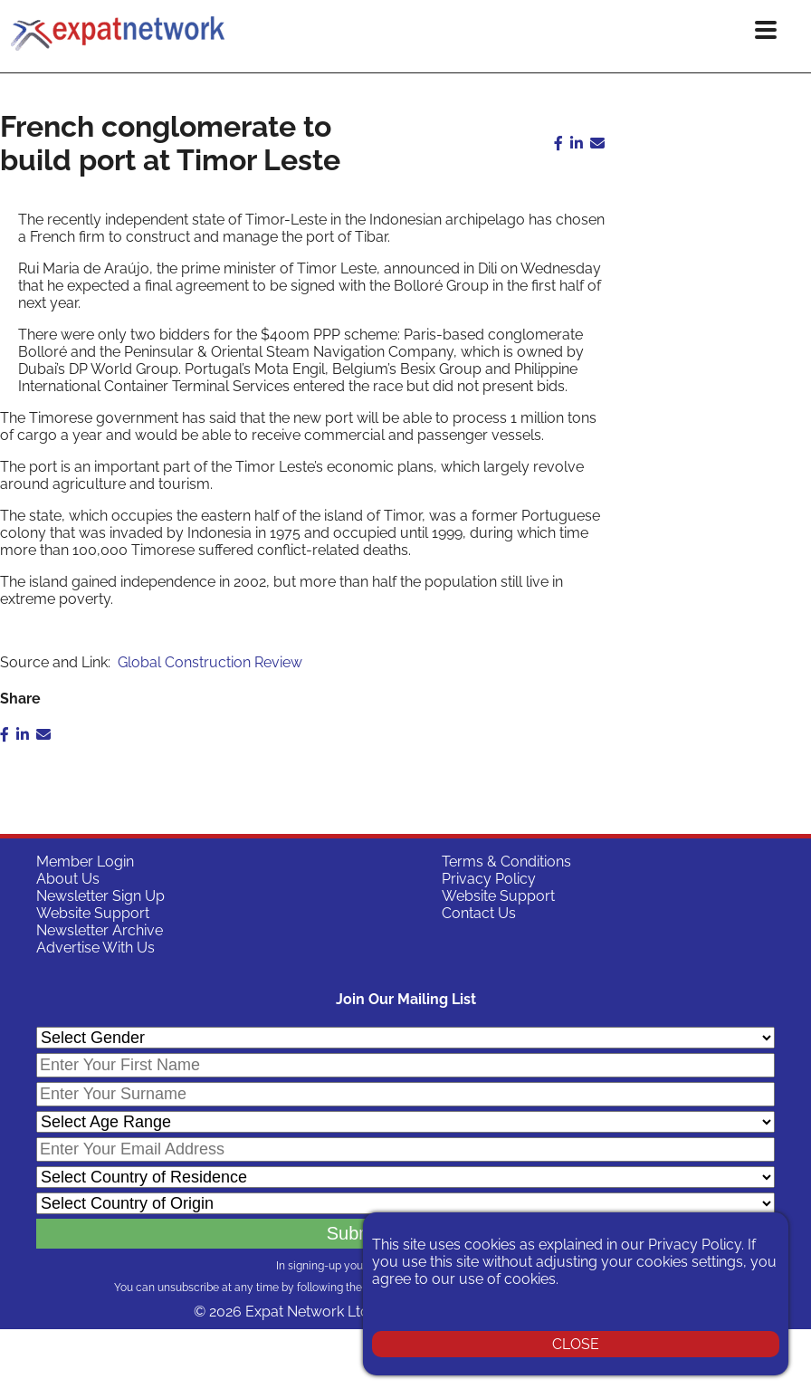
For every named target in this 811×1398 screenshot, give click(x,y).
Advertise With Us (95, 947)
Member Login (85, 861)
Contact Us (479, 913)
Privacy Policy (489, 878)
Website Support (92, 913)
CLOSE (575, 1344)
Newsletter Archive (99, 930)
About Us (68, 878)
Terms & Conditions (506, 861)
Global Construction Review (210, 662)
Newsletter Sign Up (100, 896)
